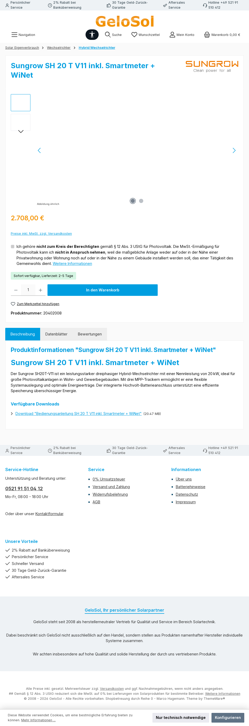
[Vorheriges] (40, 150)
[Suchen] (113, 34)
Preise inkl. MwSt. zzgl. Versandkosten (41, 234)
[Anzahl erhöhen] (40, 290)
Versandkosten (112, 689)
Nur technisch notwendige (181, 717)
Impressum (186, 502)
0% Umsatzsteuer (109, 479)
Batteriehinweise (190, 486)
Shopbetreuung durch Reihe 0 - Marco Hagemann (144, 699)
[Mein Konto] (182, 34)
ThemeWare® (214, 699)
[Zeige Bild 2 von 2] (141, 201)
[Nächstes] (234, 150)
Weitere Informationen (72, 263)
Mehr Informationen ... (38, 720)
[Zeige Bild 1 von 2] (133, 201)
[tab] (22, 334)
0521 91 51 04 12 (24, 488)
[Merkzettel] (145, 34)
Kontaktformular (49, 513)
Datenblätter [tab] (56, 334)
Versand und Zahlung (111, 486)
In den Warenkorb (102, 290)
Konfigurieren (228, 717)
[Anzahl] (28, 290)
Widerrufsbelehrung (110, 494)
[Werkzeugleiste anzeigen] (92, 34)
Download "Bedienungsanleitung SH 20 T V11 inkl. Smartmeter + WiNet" (78, 413)
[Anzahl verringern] (16, 290)
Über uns (184, 479)
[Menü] (23, 34)
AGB (96, 502)
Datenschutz (187, 494)
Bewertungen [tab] (90, 334)
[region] (124, 150)
